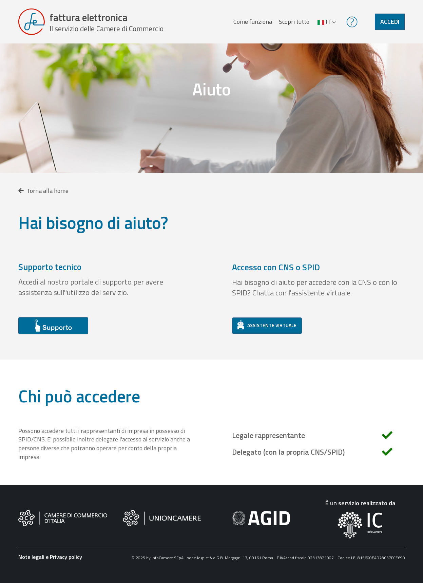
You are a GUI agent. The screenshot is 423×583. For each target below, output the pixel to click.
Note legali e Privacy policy (50, 557)
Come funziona (252, 21)
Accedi (389, 21)
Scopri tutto (294, 21)
